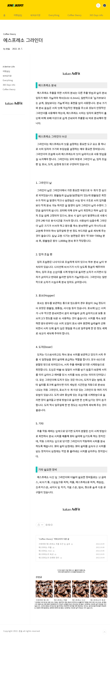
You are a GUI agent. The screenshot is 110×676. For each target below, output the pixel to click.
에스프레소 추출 (45, 585)
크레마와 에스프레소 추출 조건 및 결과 (54, 582)
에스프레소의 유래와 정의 (49, 596)
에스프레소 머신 (45, 589)
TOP (104, 670)
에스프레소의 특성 (46, 592)
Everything (54, 15)
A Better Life (9, 66)
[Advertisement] (71, 519)
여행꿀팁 (18, 15)
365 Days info (96, 15)
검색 (98, 5)
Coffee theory (74, 15)
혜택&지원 (35, 15)
